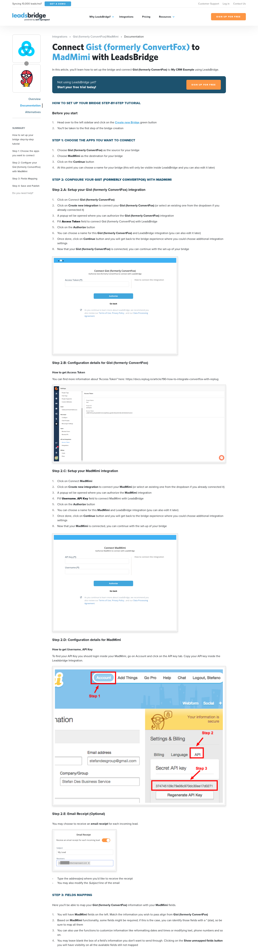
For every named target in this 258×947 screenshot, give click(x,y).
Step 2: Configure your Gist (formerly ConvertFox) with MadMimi (26, 167)
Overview (34, 99)
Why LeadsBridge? (100, 17)
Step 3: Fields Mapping (24, 178)
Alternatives (33, 112)
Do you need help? (22, 193)
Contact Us (239, 4)
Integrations (126, 17)
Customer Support (208, 4)
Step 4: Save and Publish (26, 186)
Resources (165, 17)
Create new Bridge (127, 122)
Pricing (146, 17)
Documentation (30, 105)
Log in (226, 4)
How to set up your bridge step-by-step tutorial (23, 139)
